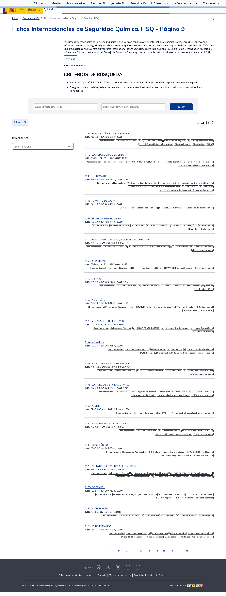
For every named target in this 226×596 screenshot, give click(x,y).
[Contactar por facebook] (138, 572)
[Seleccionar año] (37, 154)
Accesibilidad (140, 579)
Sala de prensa (66, 579)
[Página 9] (113, 554)
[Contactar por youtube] (118, 572)
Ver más (70, 66)
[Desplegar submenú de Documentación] (86, 18)
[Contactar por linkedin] (128, 572)
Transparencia (211, 18)
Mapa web (114, 579)
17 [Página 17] (173, 554)
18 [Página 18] (181, 554)
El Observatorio (159, 18)
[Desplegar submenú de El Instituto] (47, 18)
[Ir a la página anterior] (98, 554)
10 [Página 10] (120, 554)
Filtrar (20, 130)
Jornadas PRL (119, 18)
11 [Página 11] (128, 554)
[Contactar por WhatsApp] (98, 572)
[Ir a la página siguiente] (189, 554)
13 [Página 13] (143, 554)
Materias (56, 18)
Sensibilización (139, 18)
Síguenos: (88, 571)
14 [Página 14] (150, 554)
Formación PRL (99, 18)
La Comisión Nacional (185, 18)
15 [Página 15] (158, 554)
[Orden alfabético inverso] (212, 130)
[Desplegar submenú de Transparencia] (220, 18)
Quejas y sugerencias (85, 579)
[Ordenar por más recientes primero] (198, 130)
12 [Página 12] (135, 554)
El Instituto (40, 18)
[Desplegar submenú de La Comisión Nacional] (198, 18)
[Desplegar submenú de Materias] (62, 18)
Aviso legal (126, 579)
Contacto (102, 579)
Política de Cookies (157, 579)
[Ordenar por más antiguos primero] (203, 130)
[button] (212, 26)
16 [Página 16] (166, 554)
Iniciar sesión (212, 6)
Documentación (76, 18)
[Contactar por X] (108, 572)
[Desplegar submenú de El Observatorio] (169, 18)
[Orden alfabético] (207, 130)
